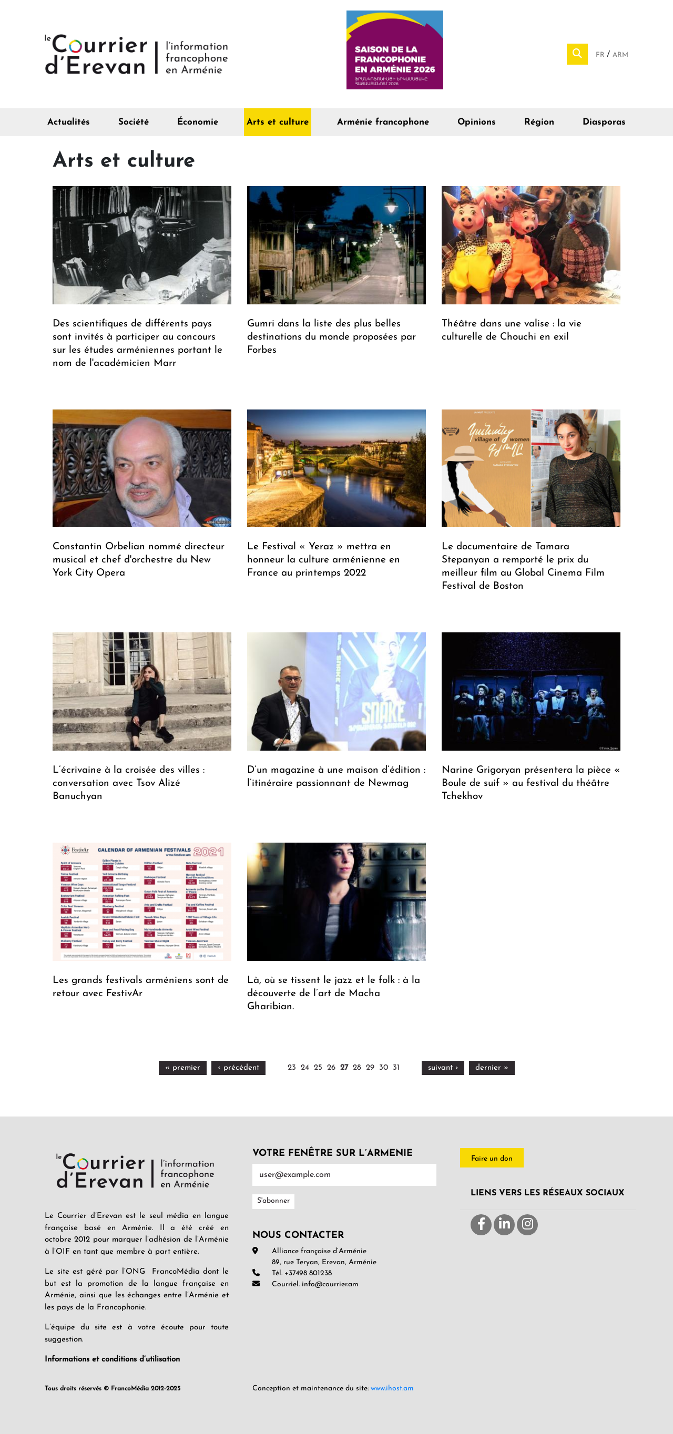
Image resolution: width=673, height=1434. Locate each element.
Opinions (476, 122)
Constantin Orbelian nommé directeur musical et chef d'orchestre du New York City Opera (139, 560)
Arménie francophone (383, 122)
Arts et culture (278, 122)
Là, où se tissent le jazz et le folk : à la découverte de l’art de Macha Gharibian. (333, 994)
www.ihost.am (392, 1388)
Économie (197, 122)
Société (133, 122)
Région (539, 122)
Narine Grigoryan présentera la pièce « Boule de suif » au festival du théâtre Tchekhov (531, 783)
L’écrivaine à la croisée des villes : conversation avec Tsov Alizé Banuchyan (129, 783)
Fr (601, 55)
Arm (620, 55)
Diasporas (604, 122)
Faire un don (492, 1159)
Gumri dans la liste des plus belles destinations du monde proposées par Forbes (331, 337)
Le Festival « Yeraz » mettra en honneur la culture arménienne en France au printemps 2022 (323, 560)
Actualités (68, 122)
